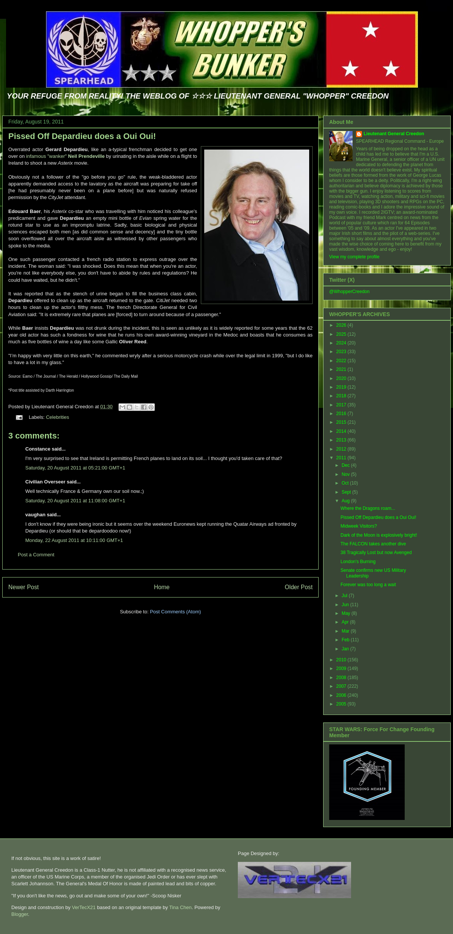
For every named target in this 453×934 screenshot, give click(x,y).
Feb (346, 639)
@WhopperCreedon (349, 291)
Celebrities (57, 417)
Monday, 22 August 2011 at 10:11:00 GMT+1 (74, 540)
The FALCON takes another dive (373, 544)
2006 (342, 695)
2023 (342, 351)
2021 (342, 369)
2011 (342, 457)
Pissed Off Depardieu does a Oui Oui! (82, 136)
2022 (342, 360)
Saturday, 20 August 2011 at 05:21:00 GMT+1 (75, 468)
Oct (346, 483)
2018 (342, 395)
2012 (342, 449)
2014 (342, 431)
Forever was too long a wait (368, 584)
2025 (342, 334)
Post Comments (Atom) (175, 611)
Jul (345, 595)
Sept (347, 492)
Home (162, 587)
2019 (342, 387)
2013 (342, 440)
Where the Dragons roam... (368, 508)
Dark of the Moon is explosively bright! (379, 535)
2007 (342, 686)
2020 (342, 378)
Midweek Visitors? (359, 526)
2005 (342, 704)
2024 (342, 343)
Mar (346, 631)
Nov (346, 474)
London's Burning (358, 561)
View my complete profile (354, 256)
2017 (342, 405)
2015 (342, 422)
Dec (346, 465)
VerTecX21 (84, 907)
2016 (342, 413)
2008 (342, 677)
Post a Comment (36, 554)
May (346, 613)
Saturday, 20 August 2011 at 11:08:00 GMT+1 (75, 500)
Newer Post (23, 587)
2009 (342, 668)
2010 (342, 659)
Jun (346, 604)
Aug (346, 500)
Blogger (19, 914)
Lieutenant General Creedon (394, 133)
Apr (346, 622)
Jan (346, 648)
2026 (342, 325)
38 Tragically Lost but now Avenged (376, 552)
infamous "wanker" (65, 156)
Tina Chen (180, 907)
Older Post (299, 587)
